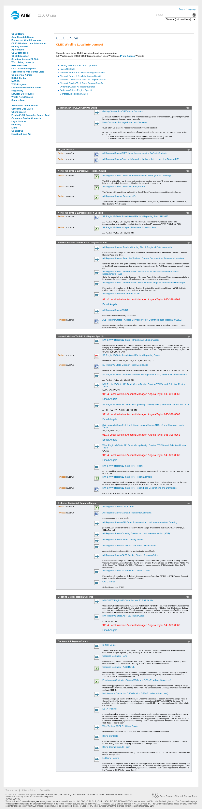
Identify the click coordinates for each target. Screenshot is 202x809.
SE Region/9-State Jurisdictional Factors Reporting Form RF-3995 (135, 216)
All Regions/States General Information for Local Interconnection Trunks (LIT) (140, 159)
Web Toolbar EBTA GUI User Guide (120, 726)
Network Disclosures (22, 94)
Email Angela (109, 304)
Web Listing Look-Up (22, 62)
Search (159, 14)
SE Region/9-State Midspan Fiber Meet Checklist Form (129, 227)
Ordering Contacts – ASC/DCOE (118, 667)
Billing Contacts (110, 736)
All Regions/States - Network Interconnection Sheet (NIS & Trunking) (136, 175)
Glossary (16, 124)
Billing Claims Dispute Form (116, 747)
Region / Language (187, 9)
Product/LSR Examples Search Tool (30, 115)
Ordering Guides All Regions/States (77, 87)
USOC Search (18, 112)
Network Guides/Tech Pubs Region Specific (81, 83)
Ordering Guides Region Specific (76, 90)
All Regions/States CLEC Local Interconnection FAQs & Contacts (134, 153)
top (188, 108)
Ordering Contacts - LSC (114, 656)
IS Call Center (18, 78)
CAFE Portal (108, 581)
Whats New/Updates (22, 97)
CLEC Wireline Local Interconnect (29, 43)
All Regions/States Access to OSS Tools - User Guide (129, 545)
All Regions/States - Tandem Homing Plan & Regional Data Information (137, 247)
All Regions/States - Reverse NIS (119, 196)
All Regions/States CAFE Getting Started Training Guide (130, 555)
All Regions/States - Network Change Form (123, 186)
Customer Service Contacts (26, 118)
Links (14, 127)
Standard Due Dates (22, 109)
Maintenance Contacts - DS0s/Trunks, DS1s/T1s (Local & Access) (135, 693)
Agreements (17, 49)
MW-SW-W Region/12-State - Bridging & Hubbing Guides (131, 340)
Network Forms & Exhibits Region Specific (81, 76)
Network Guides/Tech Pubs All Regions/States (83, 79)
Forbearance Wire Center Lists (27, 72)
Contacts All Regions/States (74, 94)
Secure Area (17, 100)
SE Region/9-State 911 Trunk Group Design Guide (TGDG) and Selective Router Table (145, 404)
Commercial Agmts (21, 75)
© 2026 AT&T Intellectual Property (21, 794)
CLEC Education (20, 56)
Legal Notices (18, 121)
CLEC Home (17, 34)
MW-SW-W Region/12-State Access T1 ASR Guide (127, 600)
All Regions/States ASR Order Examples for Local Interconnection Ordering (139, 522)
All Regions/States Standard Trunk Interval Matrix (127, 512)
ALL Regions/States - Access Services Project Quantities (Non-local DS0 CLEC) (142, 320)
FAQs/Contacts (67, 69)
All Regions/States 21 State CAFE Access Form (126, 570)
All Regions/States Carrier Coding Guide (122, 539)
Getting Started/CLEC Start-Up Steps (78, 65)
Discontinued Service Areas (26, 87)
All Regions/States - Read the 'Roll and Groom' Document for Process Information (143, 258)
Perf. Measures (19, 65)
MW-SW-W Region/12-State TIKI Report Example (127, 477)
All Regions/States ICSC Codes (118, 506)
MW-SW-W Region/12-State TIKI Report (122, 466)
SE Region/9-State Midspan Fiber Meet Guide (125, 365)
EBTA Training (109, 709)
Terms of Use (11, 790)
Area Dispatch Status (22, 37)
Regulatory (17, 90)
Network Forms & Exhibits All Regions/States (82, 72)
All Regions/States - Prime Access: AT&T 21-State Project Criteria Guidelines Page (143, 282)
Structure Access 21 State (25, 59)
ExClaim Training (110, 758)
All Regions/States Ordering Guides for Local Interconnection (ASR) (136, 533)
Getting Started (19, 46)
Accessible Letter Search (24, 105)
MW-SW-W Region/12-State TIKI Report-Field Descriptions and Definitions (139, 488)
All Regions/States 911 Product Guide (121, 293)
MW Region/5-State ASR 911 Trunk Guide (123, 616)
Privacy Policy (28, 790)
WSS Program (18, 84)
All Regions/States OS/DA (115, 310)
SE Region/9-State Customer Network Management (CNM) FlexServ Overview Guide (144, 374)
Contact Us (17, 131)
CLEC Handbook (20, 53)
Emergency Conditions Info (26, 40)
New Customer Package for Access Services (124, 122)
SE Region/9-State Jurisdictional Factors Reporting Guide (131, 355)
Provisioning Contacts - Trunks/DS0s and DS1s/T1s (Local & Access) (136, 680)
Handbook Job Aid (21, 134)
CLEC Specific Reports (23, 68)
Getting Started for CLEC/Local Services (122, 111)
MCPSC (15, 81)
